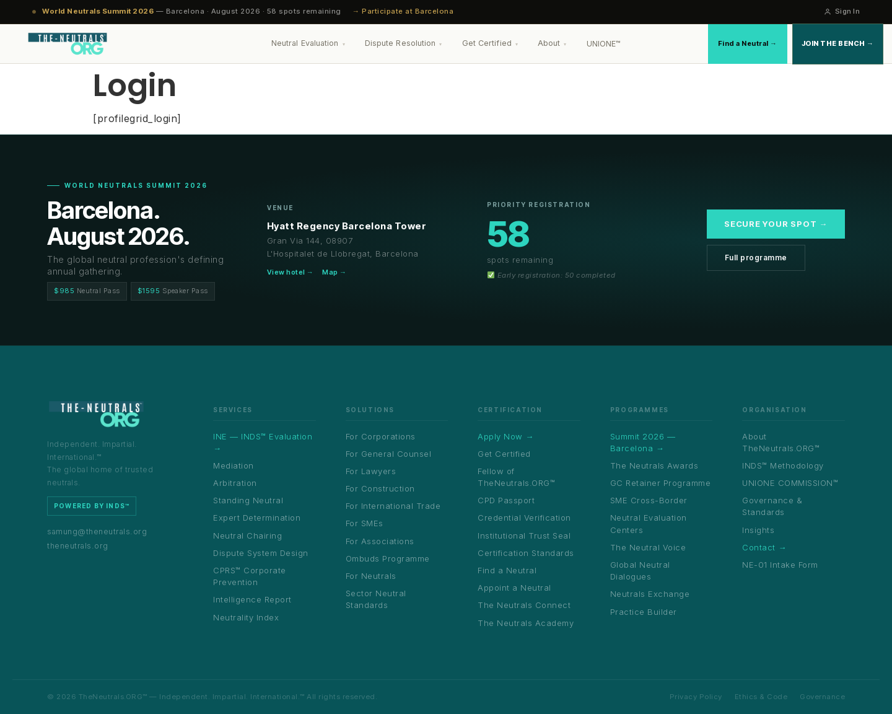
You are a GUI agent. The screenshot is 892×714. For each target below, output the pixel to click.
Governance (822, 696)
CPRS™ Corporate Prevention (249, 576)
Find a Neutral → (747, 43)
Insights (758, 530)
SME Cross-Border (649, 500)
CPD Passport (506, 500)
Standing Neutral (248, 500)
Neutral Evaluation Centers (648, 523)
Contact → (764, 547)
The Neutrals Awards (654, 465)
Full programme (756, 257)
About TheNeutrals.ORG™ (781, 442)
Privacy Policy (696, 696)
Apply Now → (506, 436)
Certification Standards (526, 553)
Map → (334, 272)
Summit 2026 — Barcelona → (643, 442)
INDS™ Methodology (783, 465)
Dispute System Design (260, 553)
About (552, 43)
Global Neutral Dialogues (640, 570)
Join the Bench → (838, 43)
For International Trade (393, 506)
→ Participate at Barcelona (403, 11)
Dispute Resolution (403, 43)
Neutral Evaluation (308, 43)
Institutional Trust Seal (524, 535)
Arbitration (235, 483)
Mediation (233, 465)
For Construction (380, 488)
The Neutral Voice (648, 547)
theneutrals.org (77, 545)
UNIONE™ (604, 43)
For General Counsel (389, 454)
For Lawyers (371, 471)
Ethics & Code (761, 696)
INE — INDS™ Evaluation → (262, 442)
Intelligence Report (252, 599)
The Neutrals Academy (526, 623)
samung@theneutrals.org (97, 531)
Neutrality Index (246, 617)
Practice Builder (643, 612)
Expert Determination (256, 517)
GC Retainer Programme (660, 483)
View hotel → (290, 272)
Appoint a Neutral (514, 588)
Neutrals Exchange (650, 594)
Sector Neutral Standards (376, 599)
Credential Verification (524, 517)
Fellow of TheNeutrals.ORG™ (516, 477)
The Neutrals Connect (524, 605)
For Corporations (381, 436)
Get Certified (490, 43)
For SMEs (364, 523)
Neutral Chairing (247, 535)
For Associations (380, 541)
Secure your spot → (776, 224)
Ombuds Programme (388, 558)
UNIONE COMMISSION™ (790, 483)
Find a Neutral (507, 570)
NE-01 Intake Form (780, 565)
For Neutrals (371, 576)
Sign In (842, 11)
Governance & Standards (772, 506)
